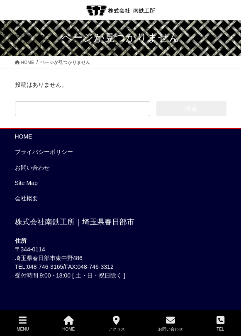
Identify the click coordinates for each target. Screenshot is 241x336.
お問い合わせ (32, 167)
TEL (220, 323)
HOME (23, 136)
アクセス (116, 323)
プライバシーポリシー (44, 152)
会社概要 (26, 198)
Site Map (26, 183)
